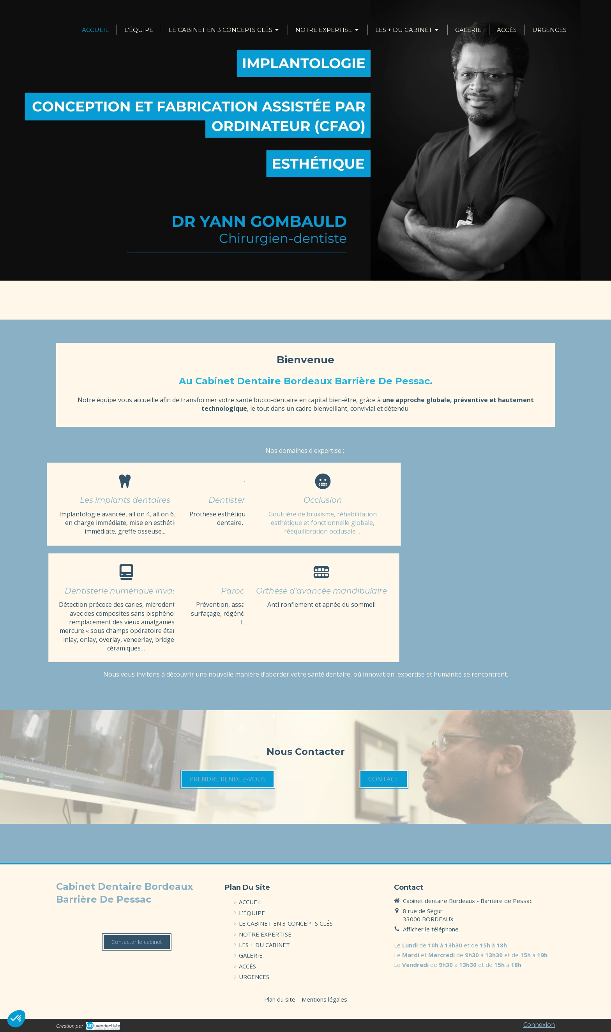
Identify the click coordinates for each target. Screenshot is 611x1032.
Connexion (539, 1024)
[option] (305, 140)
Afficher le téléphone (431, 929)
